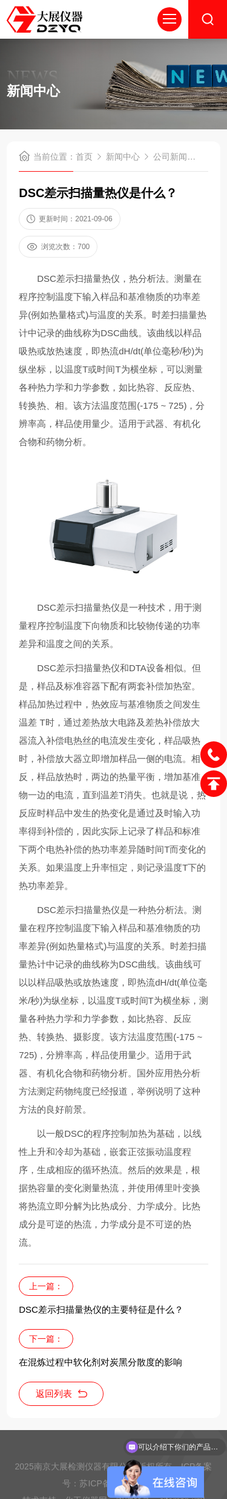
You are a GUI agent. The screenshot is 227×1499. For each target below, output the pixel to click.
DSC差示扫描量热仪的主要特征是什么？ (101, 1309)
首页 (84, 156)
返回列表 (61, 1393)
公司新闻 (170, 156)
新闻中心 (123, 156)
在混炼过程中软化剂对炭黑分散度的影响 (100, 1362)
